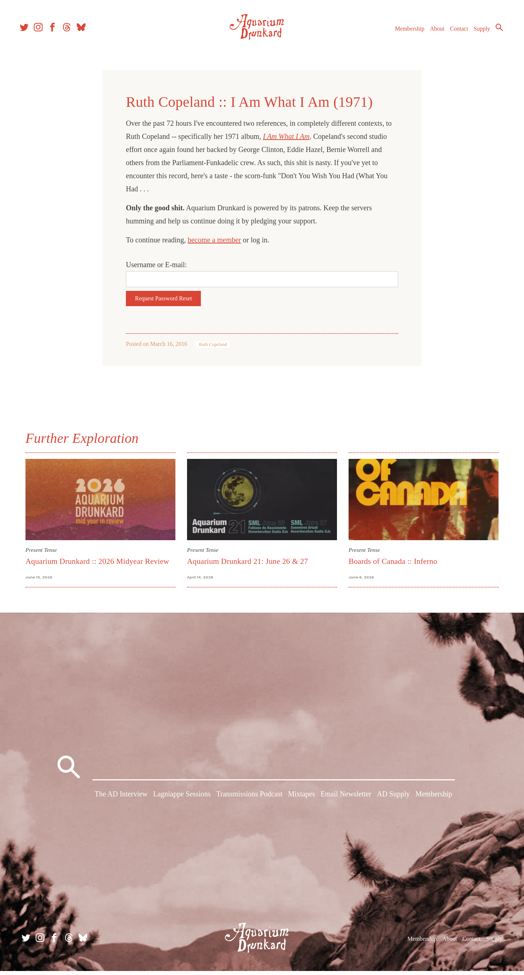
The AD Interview (121, 800)
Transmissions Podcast (249, 800)
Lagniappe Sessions (182, 800)
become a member (214, 240)
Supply (477, 32)
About (432, 32)
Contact (455, 32)
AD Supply (393, 800)
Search (495, 31)
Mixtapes (301, 800)
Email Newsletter (346, 800)
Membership (405, 32)
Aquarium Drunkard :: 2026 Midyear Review (97, 561)
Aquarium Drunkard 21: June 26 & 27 (247, 561)
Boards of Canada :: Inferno (393, 561)
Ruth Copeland (213, 344)
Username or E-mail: (156, 265)
